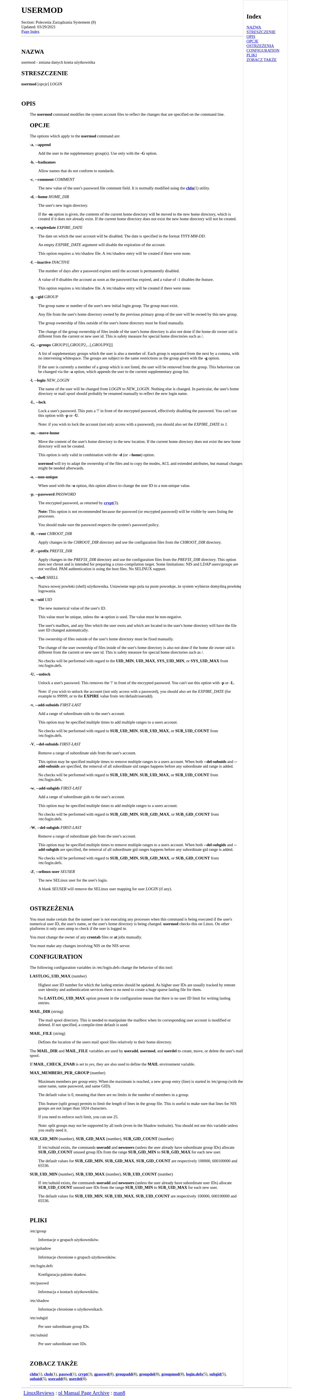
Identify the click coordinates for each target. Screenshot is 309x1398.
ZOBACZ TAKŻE (261, 60)
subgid (215, 1374)
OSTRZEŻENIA (260, 46)
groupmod (170, 1374)
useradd (55, 1379)
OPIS (250, 36)
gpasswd (101, 1374)
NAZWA (253, 27)
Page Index (30, 31)
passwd (65, 1374)
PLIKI (251, 55)
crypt (108, 503)
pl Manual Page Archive (83, 1393)
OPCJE (252, 41)
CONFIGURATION (262, 50)
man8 (119, 1393)
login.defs (194, 1374)
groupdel (147, 1374)
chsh (48, 1374)
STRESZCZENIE (261, 32)
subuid (35, 1379)
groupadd (124, 1374)
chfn (190, 188)
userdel (75, 1379)
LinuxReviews (38, 1393)
